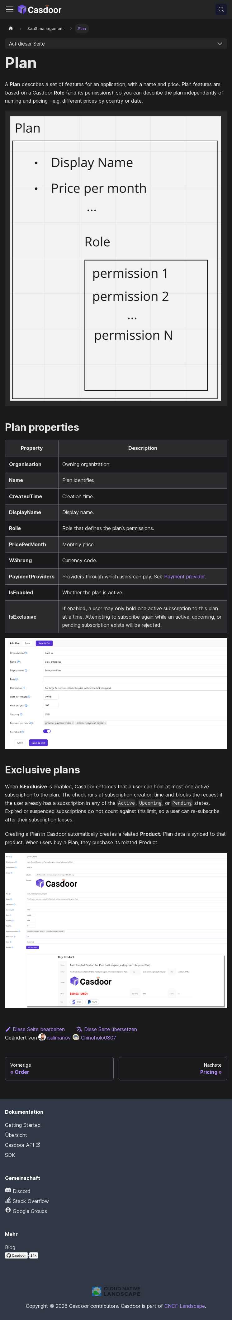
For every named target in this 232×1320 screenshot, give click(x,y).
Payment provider (184, 576)
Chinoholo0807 (94, 1038)
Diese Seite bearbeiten (35, 1029)
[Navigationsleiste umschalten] (9, 9)
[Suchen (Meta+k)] (221, 9)
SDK (10, 1155)
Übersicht (16, 1135)
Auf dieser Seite (27, 44)
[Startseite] (11, 28)
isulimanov (54, 1038)
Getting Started (23, 1125)
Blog (10, 1247)
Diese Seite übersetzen (106, 1029)
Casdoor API (22, 1145)
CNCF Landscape (184, 1306)
